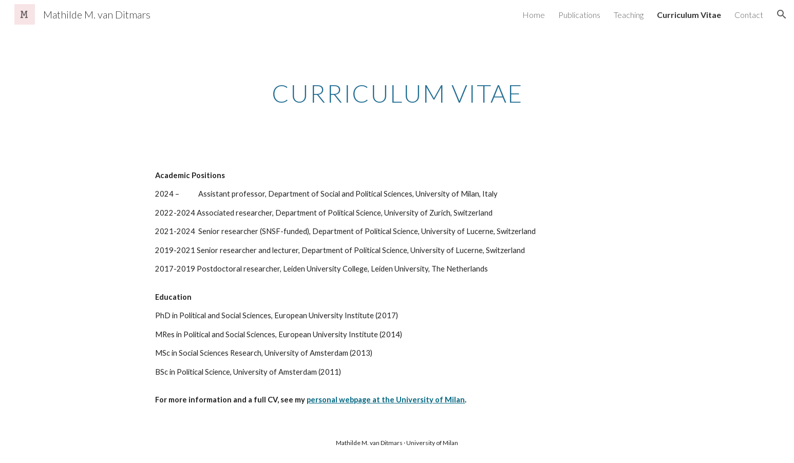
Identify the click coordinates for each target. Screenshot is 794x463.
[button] (781, 14)
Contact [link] (748, 15)
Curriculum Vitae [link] (689, 15)
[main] (397, 91)
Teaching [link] (629, 15)
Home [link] (533, 15)
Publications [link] (579, 15)
